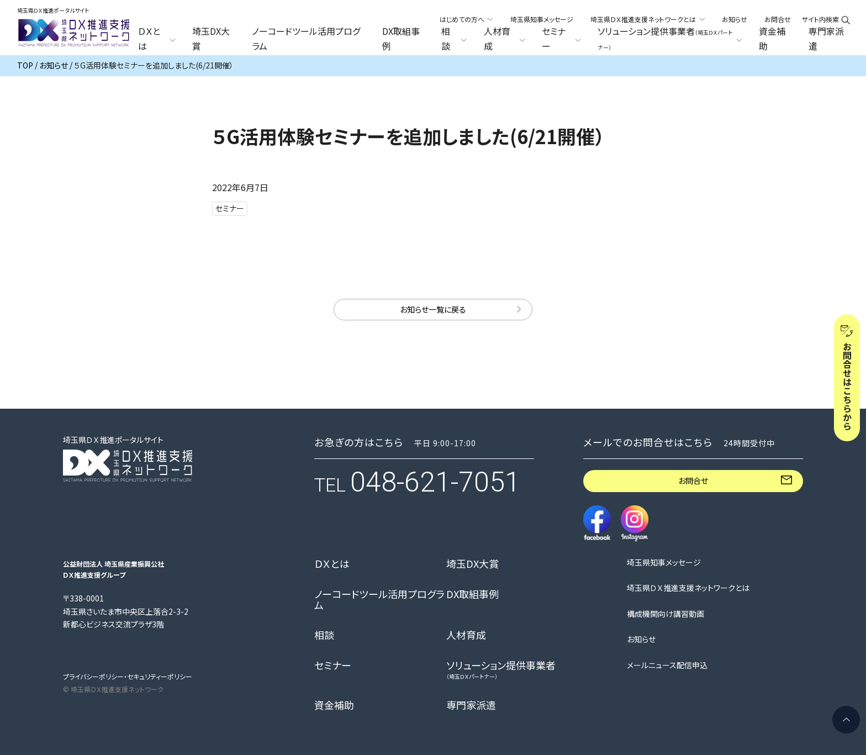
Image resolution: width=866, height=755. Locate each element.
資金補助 (772, 38)
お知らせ (734, 19)
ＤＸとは (332, 563)
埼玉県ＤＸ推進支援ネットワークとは (688, 588)
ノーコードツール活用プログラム (306, 38)
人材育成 (466, 635)
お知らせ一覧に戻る (433, 309)
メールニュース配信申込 (667, 665)
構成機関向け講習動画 (665, 614)
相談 (324, 635)
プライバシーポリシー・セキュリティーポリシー (127, 676)
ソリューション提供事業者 (501, 669)
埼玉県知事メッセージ (541, 19)
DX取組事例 (401, 38)
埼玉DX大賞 (211, 38)
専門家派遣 (826, 38)
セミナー (332, 665)
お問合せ (777, 19)
